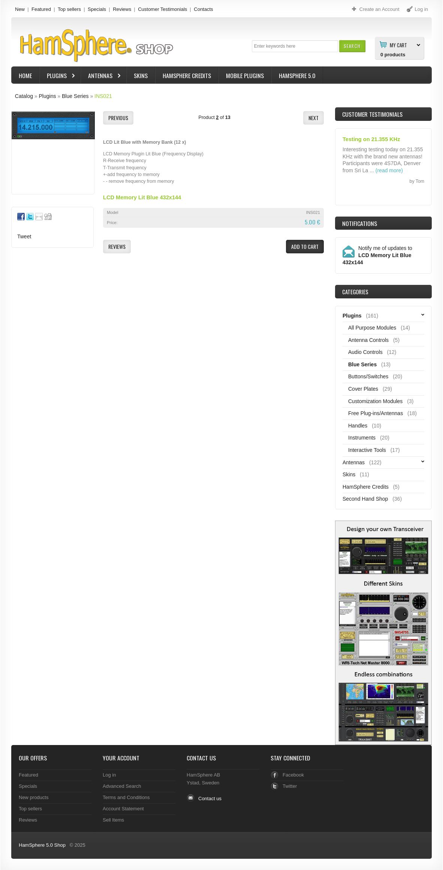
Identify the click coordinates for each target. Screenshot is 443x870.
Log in (109, 775)
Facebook (293, 775)
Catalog (24, 96)
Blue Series (75, 96)
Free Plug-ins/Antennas (375, 413)
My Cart (398, 45)
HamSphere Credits (187, 75)
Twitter (290, 786)
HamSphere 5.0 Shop (42, 845)
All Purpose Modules (372, 328)
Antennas (101, 76)
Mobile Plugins (245, 75)
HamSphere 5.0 (297, 75)
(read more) (389, 170)
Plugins (58, 76)
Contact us (210, 798)
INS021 (103, 96)
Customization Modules (375, 401)
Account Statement (123, 808)
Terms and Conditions (126, 797)
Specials (97, 9)
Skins (141, 75)
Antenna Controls (368, 340)
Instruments (362, 438)
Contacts (203, 9)
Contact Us (201, 757)
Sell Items (113, 820)
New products (33, 797)
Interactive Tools (367, 450)
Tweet (24, 236)
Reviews (122, 9)
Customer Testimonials (162, 9)
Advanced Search (122, 786)
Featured (41, 9)
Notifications (359, 223)
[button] (352, 46)
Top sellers (69, 9)
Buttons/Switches (368, 376)
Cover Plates (363, 389)
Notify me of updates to (377, 255)
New (20, 9)
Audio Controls (365, 352)
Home (25, 75)
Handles (357, 426)
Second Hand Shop (365, 499)
